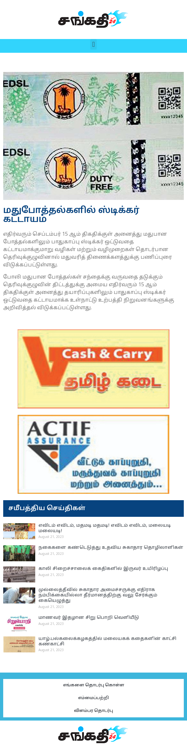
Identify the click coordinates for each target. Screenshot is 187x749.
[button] (93, 44)
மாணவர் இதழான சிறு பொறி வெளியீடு (88, 617)
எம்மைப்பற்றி (93, 698)
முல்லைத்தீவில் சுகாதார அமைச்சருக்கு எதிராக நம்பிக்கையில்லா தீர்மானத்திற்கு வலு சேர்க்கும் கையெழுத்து (97, 595)
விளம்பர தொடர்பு (93, 711)
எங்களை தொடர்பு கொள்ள (93, 685)
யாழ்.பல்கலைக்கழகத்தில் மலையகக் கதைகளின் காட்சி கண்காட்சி (107, 641)
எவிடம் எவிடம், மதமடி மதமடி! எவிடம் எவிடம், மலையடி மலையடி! (104, 528)
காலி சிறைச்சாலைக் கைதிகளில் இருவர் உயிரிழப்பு (103, 569)
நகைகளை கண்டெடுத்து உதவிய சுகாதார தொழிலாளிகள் (110, 547)
